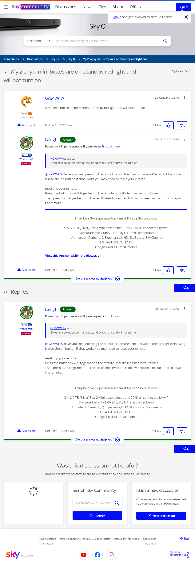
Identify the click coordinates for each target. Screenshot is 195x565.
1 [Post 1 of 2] (51, 125)
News (87, 7)
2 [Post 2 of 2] (51, 270)
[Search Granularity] (38, 41)
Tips (102, 7)
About (118, 7)
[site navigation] (6, 7)
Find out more (111, 146)
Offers (135, 7)
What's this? (26, 117)
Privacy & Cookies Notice (96, 538)
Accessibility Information (127, 538)
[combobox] (106, 41)
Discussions (65, 7)
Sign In (184, 7)
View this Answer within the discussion (73, 256)
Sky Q (98, 26)
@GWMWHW (58, 158)
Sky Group (150, 543)
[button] (184, 97)
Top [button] (186, 538)
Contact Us (47, 543)
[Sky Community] (31, 7)
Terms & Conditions (70, 538)
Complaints (149, 538)
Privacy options (47, 538)
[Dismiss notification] (186, 17)
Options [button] (178, 71)
